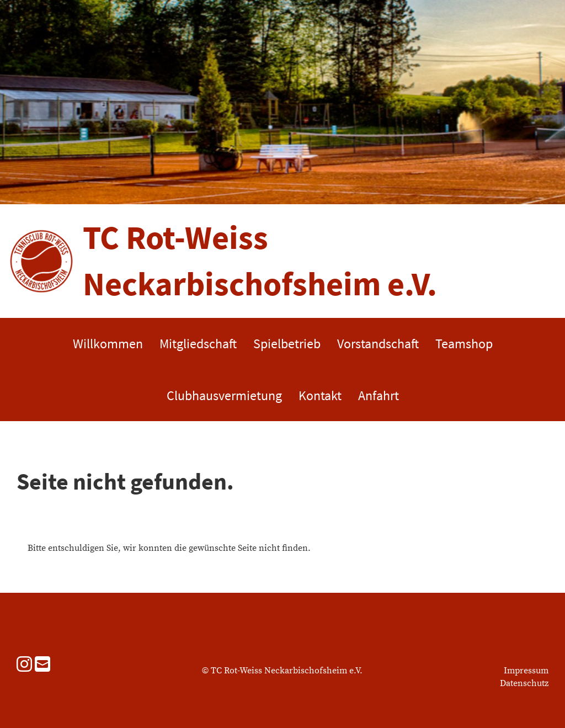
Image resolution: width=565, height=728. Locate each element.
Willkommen (108, 343)
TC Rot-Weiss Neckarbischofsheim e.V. (260, 260)
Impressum (526, 670)
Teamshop (464, 343)
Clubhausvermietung (224, 395)
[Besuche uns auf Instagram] (24, 666)
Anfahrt (378, 395)
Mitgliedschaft (198, 343)
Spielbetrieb (287, 343)
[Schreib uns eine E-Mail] (42, 666)
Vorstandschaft (378, 343)
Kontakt (320, 395)
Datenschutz (524, 683)
